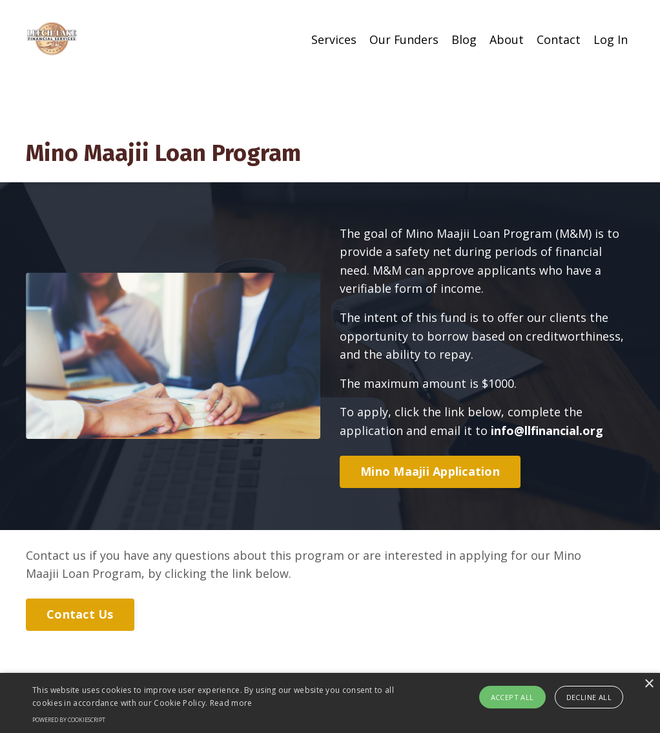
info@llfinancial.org (547, 432)
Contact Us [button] (80, 616)
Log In (610, 39)
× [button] (649, 684)
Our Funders (403, 39)
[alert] (330, 703)
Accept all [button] (512, 697)
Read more (231, 702)
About (507, 39)
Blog (464, 39)
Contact (559, 39)
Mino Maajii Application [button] (430, 474)
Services (333, 39)
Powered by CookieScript (68, 720)
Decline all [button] (589, 697)
